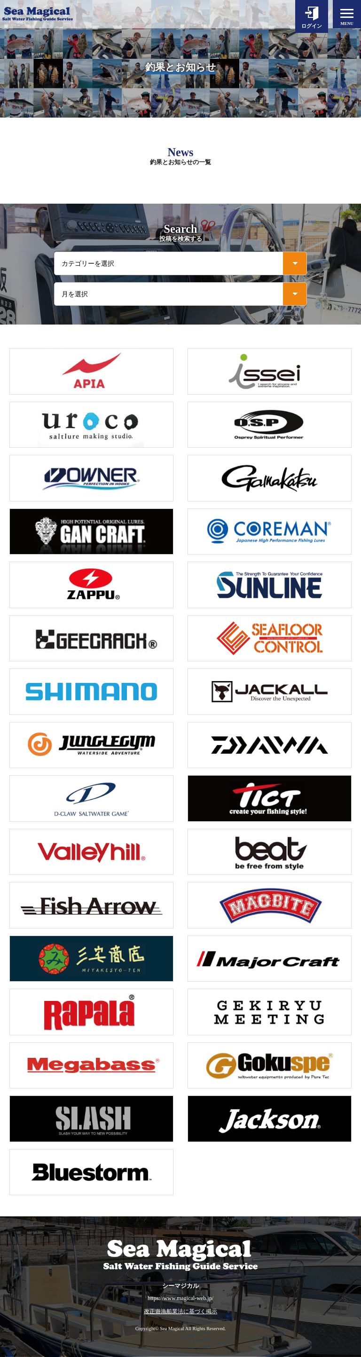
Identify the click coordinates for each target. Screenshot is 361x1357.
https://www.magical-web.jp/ (180, 1298)
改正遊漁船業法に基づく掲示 (180, 1312)
